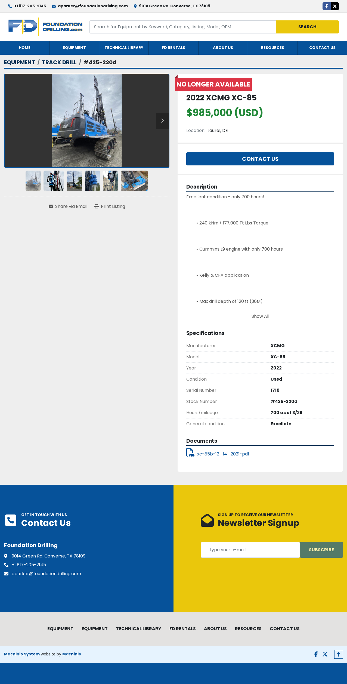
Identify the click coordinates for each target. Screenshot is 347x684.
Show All (260, 316)
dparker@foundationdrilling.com (93, 6)
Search (307, 27)
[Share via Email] (68, 206)
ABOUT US (223, 47)
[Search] (182, 26)
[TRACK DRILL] (59, 62)
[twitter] (335, 6)
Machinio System (22, 654)
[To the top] (338, 654)
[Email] (250, 550)
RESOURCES (272, 47)
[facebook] (327, 6)
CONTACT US (322, 47)
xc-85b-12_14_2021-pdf (217, 454)
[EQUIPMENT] (19, 62)
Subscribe (321, 550)
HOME (24, 47)
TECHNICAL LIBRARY (123, 47)
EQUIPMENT (74, 47)
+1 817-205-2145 (30, 6)
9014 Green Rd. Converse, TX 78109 (174, 6)
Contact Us (260, 159)
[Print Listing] (110, 206)
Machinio (71, 654)
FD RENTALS (173, 47)
